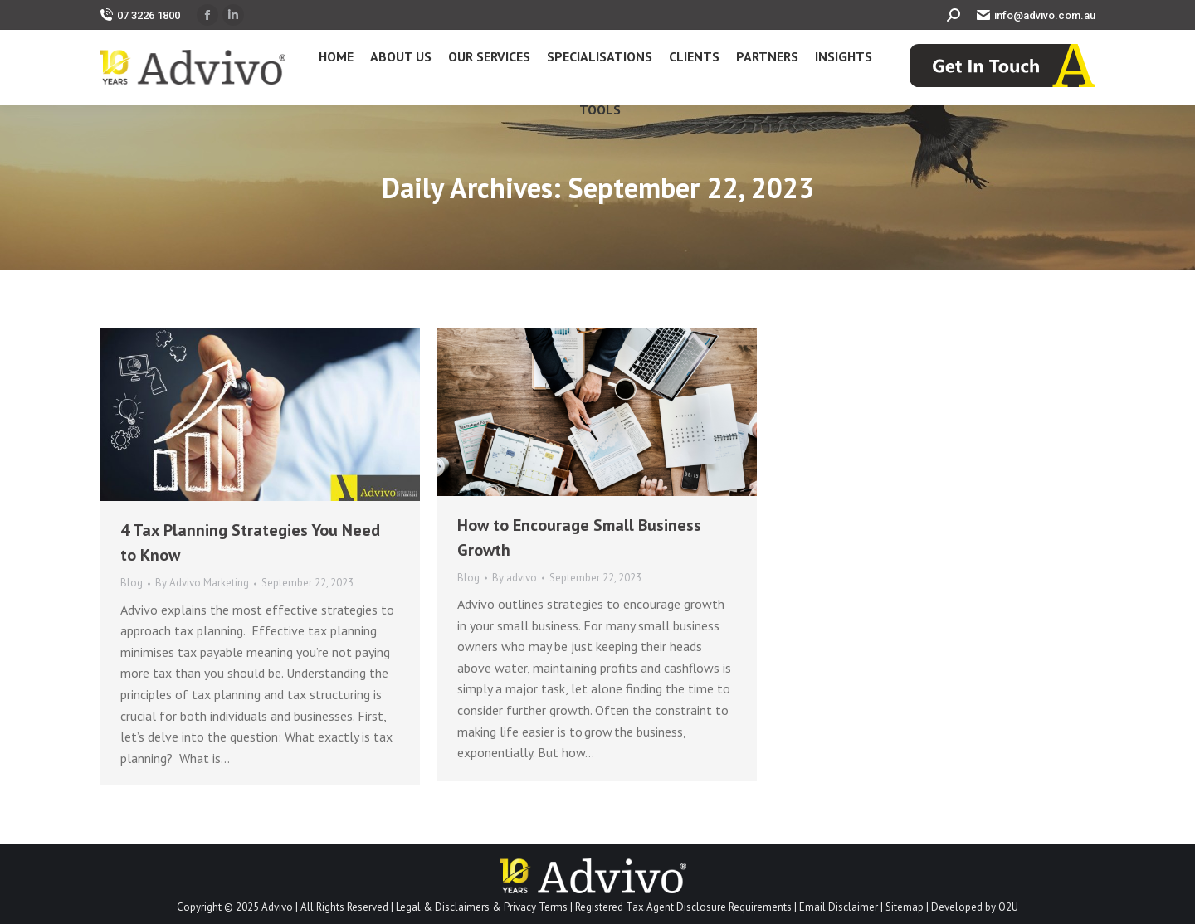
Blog (131, 583)
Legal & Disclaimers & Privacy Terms (482, 907)
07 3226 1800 (140, 15)
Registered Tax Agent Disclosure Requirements (683, 907)
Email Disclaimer (838, 907)
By (202, 583)
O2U (1008, 907)
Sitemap (904, 907)
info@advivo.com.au (1036, 15)
